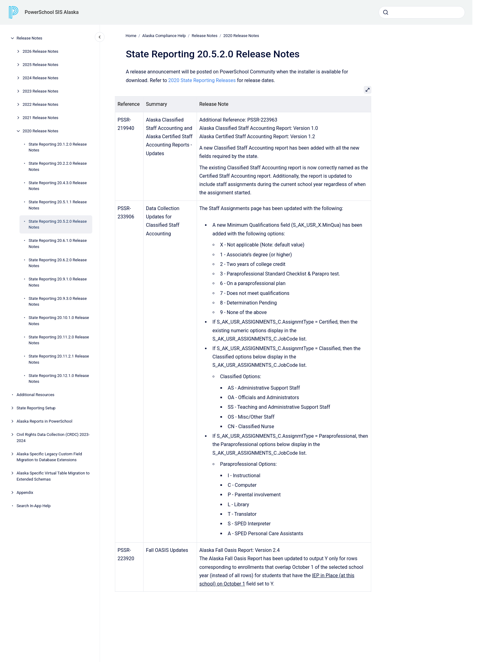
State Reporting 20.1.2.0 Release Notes (58, 147)
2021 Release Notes (40, 117)
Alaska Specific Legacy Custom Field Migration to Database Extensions (49, 457)
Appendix (25, 492)
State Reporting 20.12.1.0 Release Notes (59, 378)
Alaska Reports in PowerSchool (45, 421)
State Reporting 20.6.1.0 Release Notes (58, 243)
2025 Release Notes (40, 64)
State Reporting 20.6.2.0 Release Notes (58, 263)
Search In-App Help (34, 505)
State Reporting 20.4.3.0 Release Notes (58, 185)
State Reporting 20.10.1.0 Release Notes (59, 320)
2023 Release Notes (40, 91)
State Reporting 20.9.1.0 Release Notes (58, 282)
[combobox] (422, 12)
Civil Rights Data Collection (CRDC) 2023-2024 (53, 437)
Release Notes (29, 38)
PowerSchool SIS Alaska (52, 12)
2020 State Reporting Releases (202, 80)
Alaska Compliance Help (164, 35)
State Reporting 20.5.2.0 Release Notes (58, 224)
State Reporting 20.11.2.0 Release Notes (59, 340)
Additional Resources (36, 394)
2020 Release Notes (40, 131)
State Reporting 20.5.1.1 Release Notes (58, 205)
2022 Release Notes (40, 104)
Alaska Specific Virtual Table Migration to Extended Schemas (53, 476)
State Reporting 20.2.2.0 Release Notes (58, 166)
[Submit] (386, 12)
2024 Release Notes (40, 78)
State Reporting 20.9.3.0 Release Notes (58, 301)
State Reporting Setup (36, 408)
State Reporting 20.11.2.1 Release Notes (59, 359)
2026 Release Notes (40, 51)
